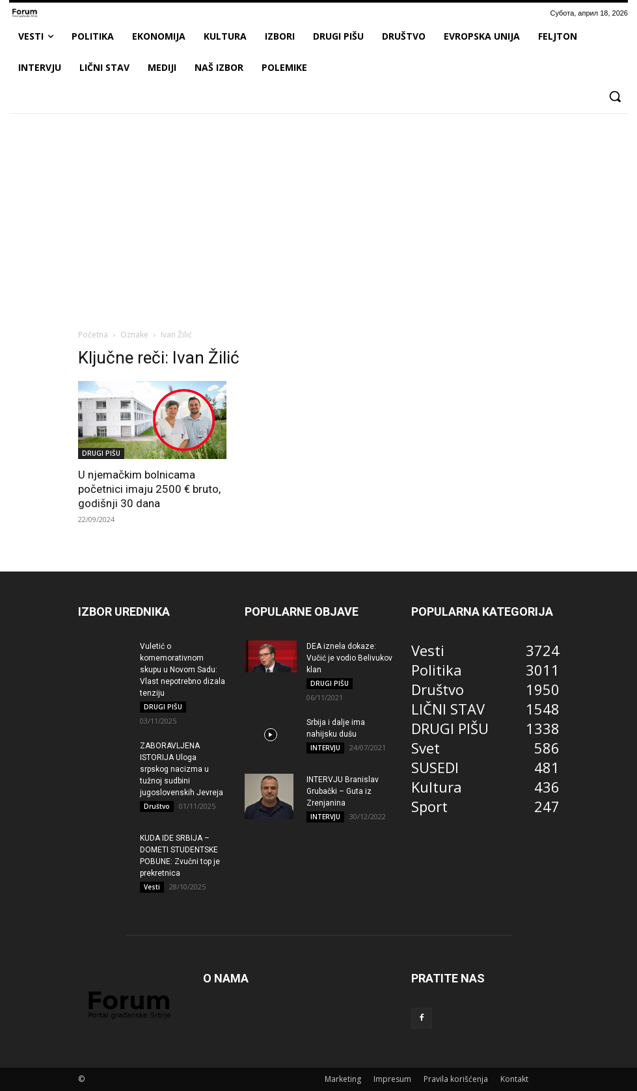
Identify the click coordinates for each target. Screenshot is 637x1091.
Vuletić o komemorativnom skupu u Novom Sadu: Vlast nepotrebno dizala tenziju (182, 670)
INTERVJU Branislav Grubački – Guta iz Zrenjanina (342, 791)
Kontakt (514, 1078)
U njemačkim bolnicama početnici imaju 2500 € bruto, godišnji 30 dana (149, 489)
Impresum (392, 1078)
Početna (93, 334)
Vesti (152, 886)
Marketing (343, 1078)
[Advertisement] (318, 220)
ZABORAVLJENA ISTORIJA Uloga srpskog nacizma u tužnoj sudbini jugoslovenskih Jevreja (181, 769)
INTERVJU (325, 747)
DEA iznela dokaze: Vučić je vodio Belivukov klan (349, 658)
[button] (615, 96)
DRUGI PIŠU (101, 453)
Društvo (157, 806)
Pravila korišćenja (456, 1078)
